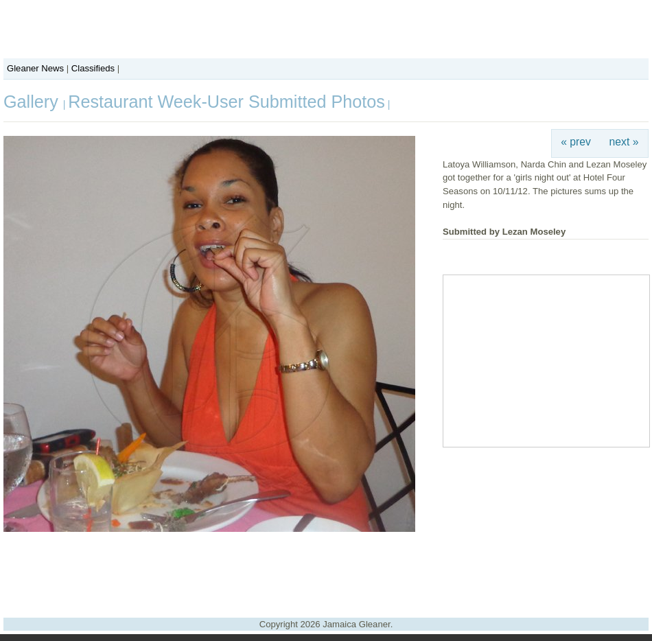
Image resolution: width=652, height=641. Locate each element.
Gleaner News (35, 68)
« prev (576, 142)
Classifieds (93, 68)
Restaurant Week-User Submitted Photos (226, 101)
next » (624, 142)
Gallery (33, 101)
